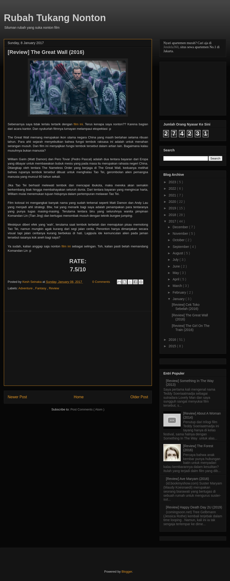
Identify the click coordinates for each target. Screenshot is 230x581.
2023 (173, 182)
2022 (173, 188)
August (178, 253)
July (175, 260)
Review (54, 288)
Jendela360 (170, 47)
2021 (173, 195)
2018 (173, 215)
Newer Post (17, 397)
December (180, 227)
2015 (173, 346)
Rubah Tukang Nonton (55, 17)
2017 (173, 221)
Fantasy (41, 288)
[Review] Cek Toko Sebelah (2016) (186, 307)
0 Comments (101, 282)
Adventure (26, 288)
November (180, 233)
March (177, 286)
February (179, 292)
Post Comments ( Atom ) (87, 409)
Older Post (139, 397)
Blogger (126, 571)
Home (79, 397)
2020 (173, 202)
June (176, 266)
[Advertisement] (78, 348)
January (178, 299)
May (176, 273)
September (181, 247)
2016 (173, 340)
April (176, 279)
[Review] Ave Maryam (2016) (187, 479)
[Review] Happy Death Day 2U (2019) (194, 507)
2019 (173, 208)
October (178, 240)
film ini (78, 124)
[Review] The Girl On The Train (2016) (190, 328)
